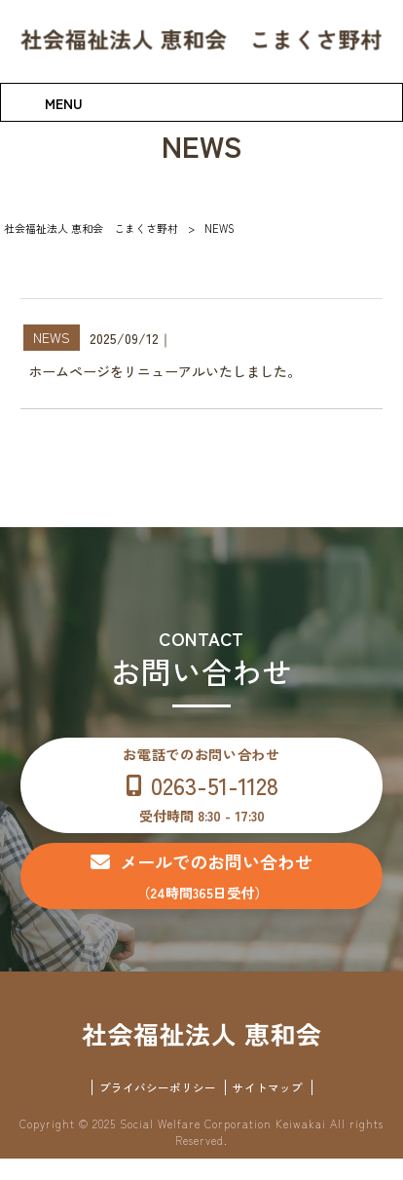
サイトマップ (268, 1108)
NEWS (51, 337)
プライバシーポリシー (157, 1108)
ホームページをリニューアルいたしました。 (164, 371)
